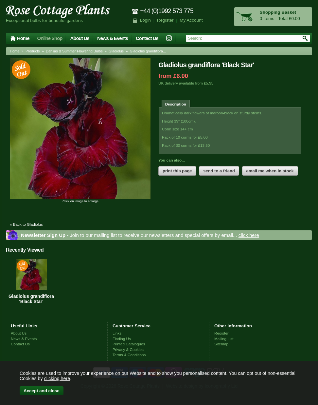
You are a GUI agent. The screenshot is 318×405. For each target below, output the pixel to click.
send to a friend (219, 170)
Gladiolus (116, 51)
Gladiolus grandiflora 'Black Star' (31, 299)
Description (175, 104)
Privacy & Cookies (128, 349)
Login (145, 20)
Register (165, 20)
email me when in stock (270, 170)
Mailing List (223, 339)
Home (23, 38)
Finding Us (122, 339)
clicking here (57, 378)
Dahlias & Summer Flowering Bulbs (74, 51)
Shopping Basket (278, 12)
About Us (79, 38)
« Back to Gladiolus (26, 224)
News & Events (112, 38)
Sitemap (221, 344)
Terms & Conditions (129, 355)
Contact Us (147, 38)
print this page (177, 170)
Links (117, 333)
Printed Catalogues (129, 344)
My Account (191, 20)
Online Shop (49, 38)
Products (33, 51)
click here (248, 235)
